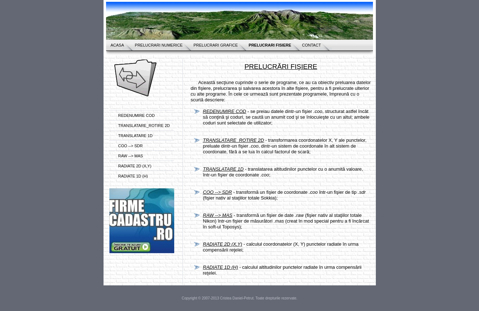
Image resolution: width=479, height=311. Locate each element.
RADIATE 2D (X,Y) (134, 166)
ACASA (117, 45)
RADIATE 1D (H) (133, 176)
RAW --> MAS (130, 156)
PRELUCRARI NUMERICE (159, 45)
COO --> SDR (130, 146)
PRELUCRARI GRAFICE (215, 45)
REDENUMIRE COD (136, 115)
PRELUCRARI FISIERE (270, 45)
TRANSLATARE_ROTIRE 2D (144, 125)
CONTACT (311, 45)
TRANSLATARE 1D (135, 135)
